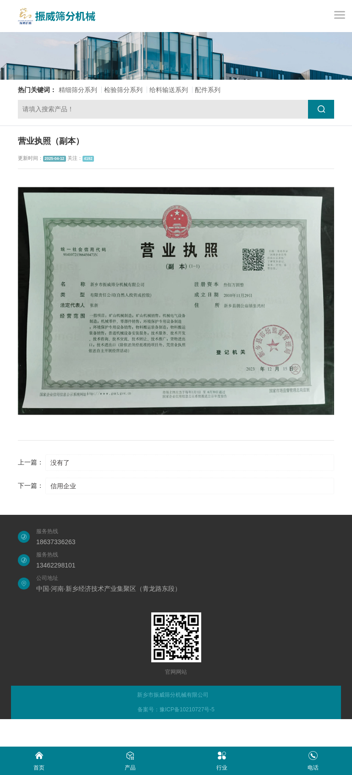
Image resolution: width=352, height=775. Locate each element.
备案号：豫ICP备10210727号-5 (176, 709)
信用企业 (63, 486)
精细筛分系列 (78, 89)
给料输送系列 (168, 89)
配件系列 (207, 89)
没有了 (60, 462)
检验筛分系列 (123, 89)
